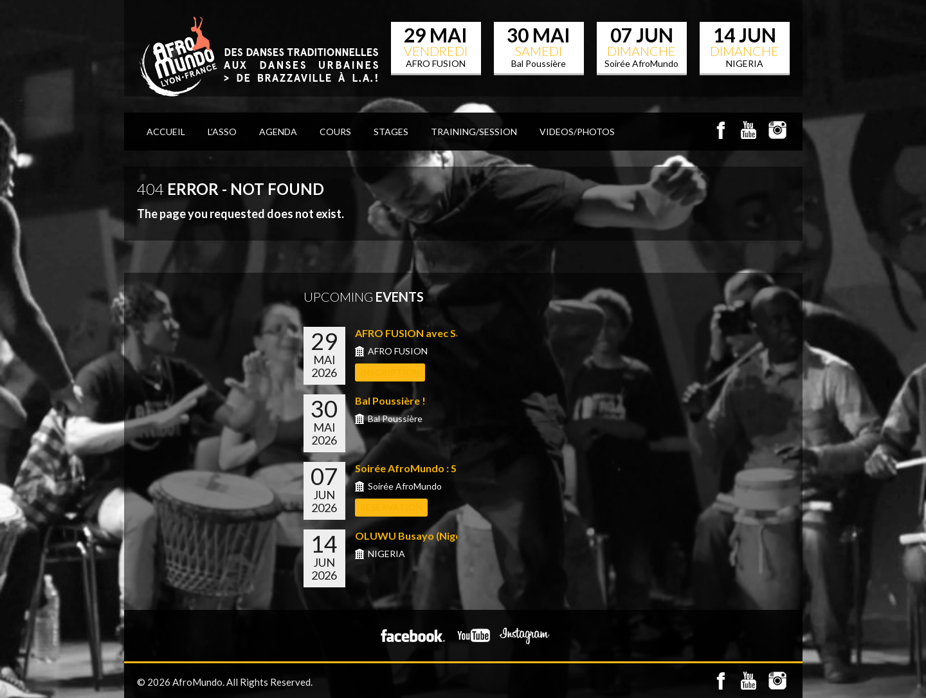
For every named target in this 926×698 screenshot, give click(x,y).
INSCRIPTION (390, 372)
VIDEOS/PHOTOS (577, 131)
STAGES (391, 131)
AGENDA (278, 131)
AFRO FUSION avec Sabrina (421, 333)
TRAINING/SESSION (474, 131)
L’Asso (222, 131)
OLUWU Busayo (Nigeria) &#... (427, 535)
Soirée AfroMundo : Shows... (422, 468)
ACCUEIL (166, 131)
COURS (335, 131)
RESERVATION (391, 507)
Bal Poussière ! (390, 400)
